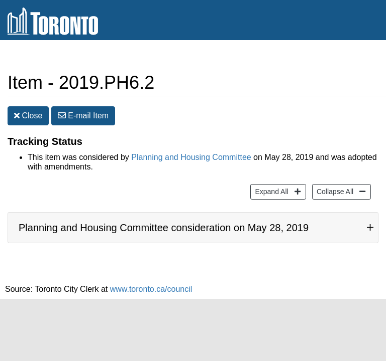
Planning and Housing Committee (191, 149)
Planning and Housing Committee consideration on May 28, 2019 (164, 220)
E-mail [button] (83, 108)
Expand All (270, 183)
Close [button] (28, 108)
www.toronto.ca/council (151, 281)
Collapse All (333, 183)
